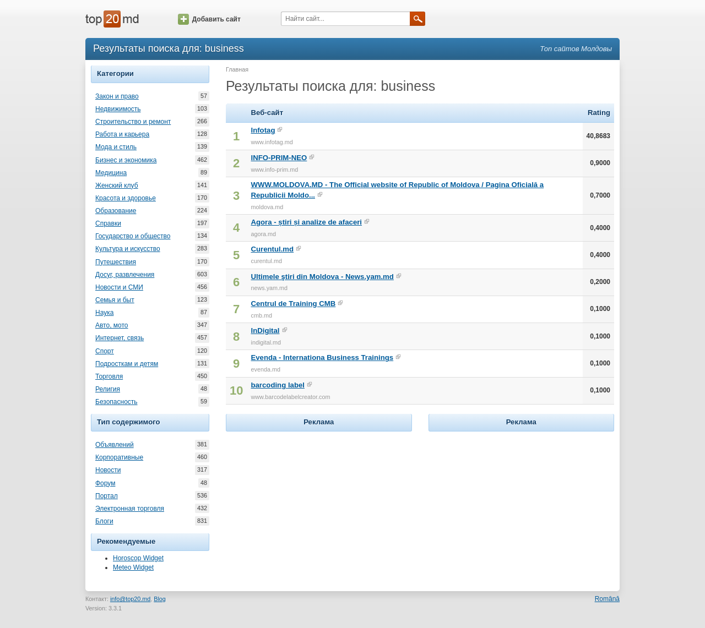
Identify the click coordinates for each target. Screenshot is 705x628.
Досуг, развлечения (124, 274)
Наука (104, 312)
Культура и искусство (127, 248)
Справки (108, 223)
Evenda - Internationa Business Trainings (322, 357)
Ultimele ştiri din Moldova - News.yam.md (322, 276)
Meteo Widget (133, 567)
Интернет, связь (119, 338)
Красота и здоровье (125, 198)
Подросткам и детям (126, 363)
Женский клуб (116, 185)
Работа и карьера (122, 134)
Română (607, 599)
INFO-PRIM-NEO (279, 158)
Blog (160, 599)
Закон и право (117, 96)
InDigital (265, 330)
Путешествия (115, 262)
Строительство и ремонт (133, 121)
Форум (105, 483)
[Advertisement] (319, 503)
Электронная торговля (129, 508)
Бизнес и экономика (125, 160)
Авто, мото (111, 325)
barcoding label (277, 385)
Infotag (263, 130)
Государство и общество (132, 236)
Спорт (104, 351)
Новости (108, 470)
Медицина (111, 172)
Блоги (104, 521)
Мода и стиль (116, 147)
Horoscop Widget (138, 558)
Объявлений (114, 444)
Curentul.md (272, 249)
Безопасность (116, 401)
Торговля (109, 376)
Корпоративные (119, 457)
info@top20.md (130, 599)
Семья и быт (114, 300)
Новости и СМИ (119, 287)
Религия (107, 389)
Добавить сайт (209, 19)
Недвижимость (118, 109)
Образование (115, 210)
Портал (106, 496)
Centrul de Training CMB (293, 303)
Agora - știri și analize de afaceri (306, 222)
